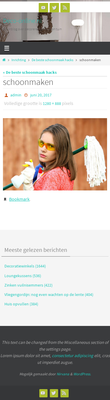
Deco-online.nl (22, 20)
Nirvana (63, 373)
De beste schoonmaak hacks (52, 60)
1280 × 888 (52, 103)
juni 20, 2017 (41, 95)
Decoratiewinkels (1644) (25, 266)
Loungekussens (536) (22, 275)
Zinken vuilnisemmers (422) (28, 285)
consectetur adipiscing (72, 355)
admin (15, 95)
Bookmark (19, 199)
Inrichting (18, 60)
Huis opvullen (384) (21, 304)
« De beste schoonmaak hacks (30, 72)
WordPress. (82, 373)
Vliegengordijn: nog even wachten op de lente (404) (48, 294)
